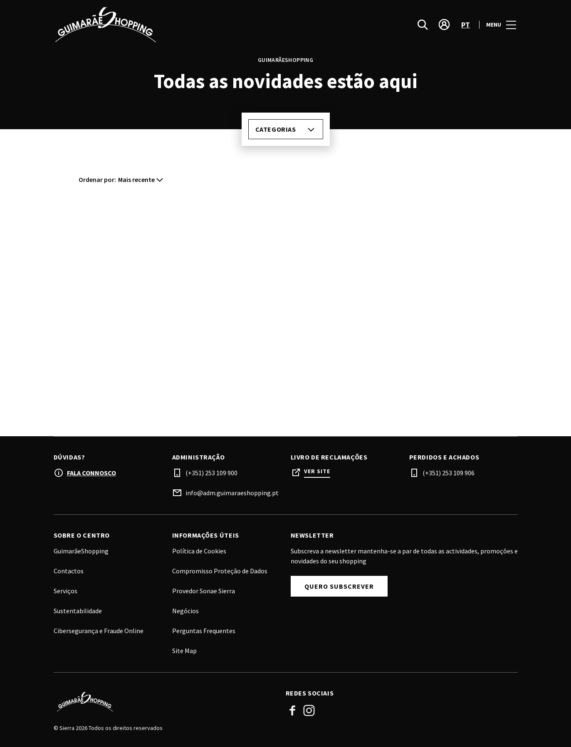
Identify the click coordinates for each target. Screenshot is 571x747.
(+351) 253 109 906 (449, 473)
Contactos (69, 571)
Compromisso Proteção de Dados (219, 571)
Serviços (65, 591)
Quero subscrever (339, 586)
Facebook (292, 710)
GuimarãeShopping (81, 551)
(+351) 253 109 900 (211, 473)
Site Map (184, 650)
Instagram (309, 710)
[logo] (170, 25)
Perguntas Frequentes (203, 631)
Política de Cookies (199, 551)
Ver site (317, 471)
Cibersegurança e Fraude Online (98, 631)
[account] (444, 25)
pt (465, 25)
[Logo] (165, 702)
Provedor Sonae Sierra (203, 591)
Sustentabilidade (78, 611)
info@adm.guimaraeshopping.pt (232, 493)
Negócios (185, 611)
